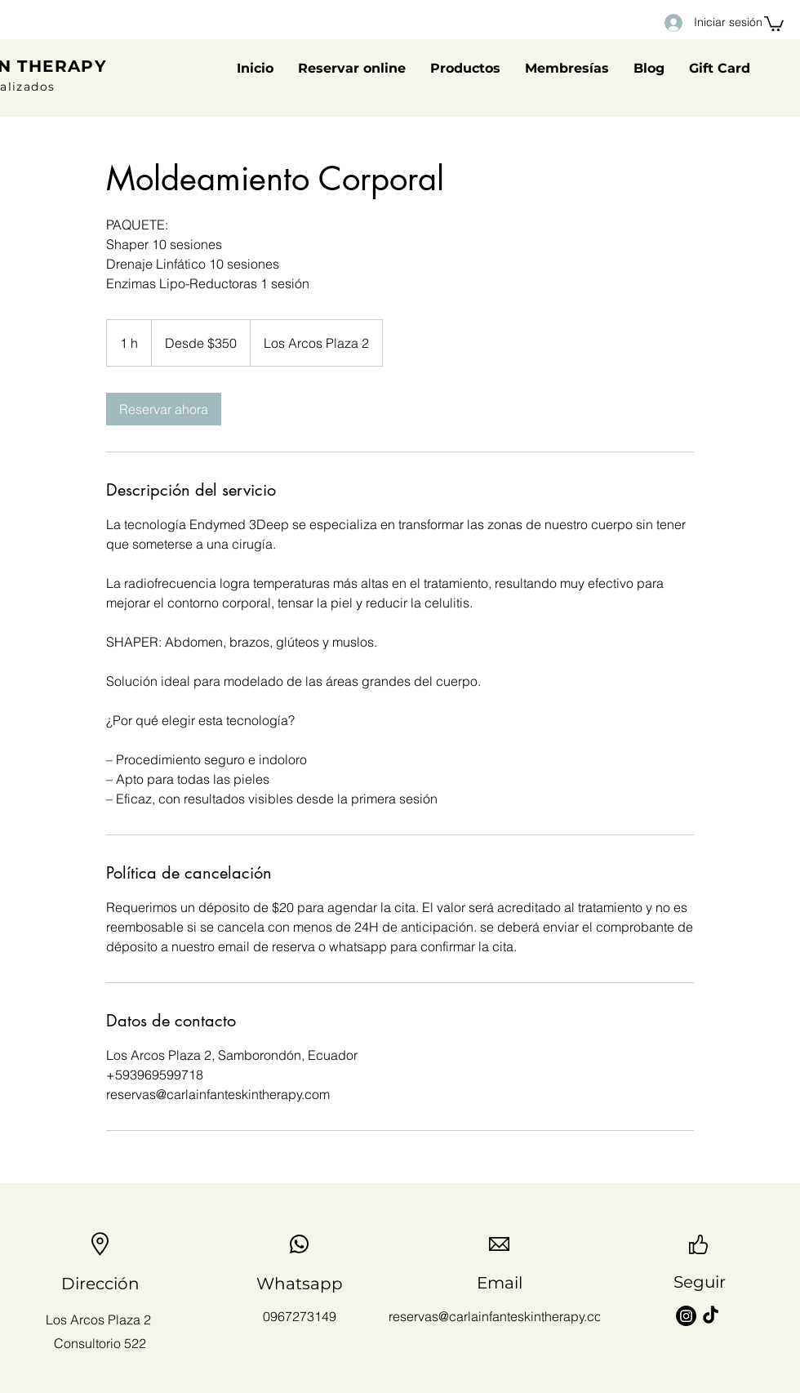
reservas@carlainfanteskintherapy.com (500, 1316)
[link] (163, 409)
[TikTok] (710, 1316)
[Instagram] (686, 1316)
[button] (774, 23)
